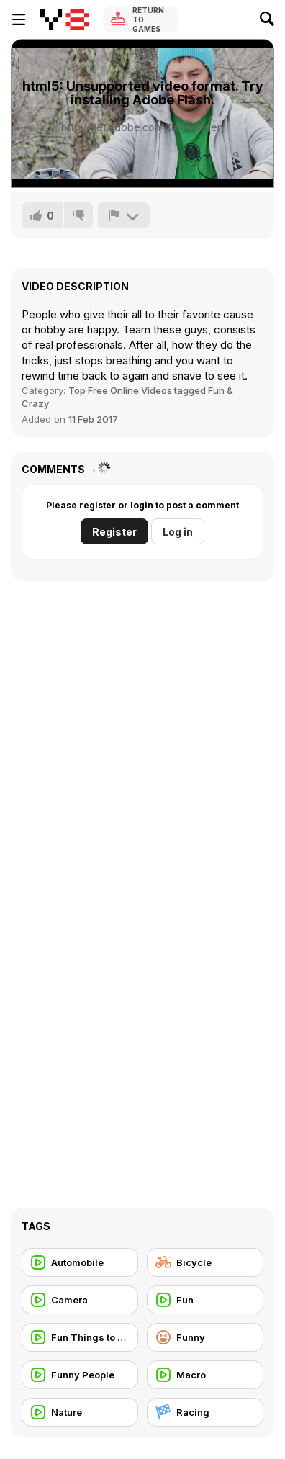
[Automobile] (80, 1262)
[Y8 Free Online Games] (64, 19)
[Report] (124, 215)
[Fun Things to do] (80, 1337)
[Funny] (205, 1337)
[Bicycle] (205, 1262)
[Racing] (205, 1412)
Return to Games (148, 19)
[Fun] (205, 1299)
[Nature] (80, 1412)
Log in (178, 532)
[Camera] (80, 1299)
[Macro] (205, 1374)
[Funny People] (80, 1374)
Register (114, 532)
